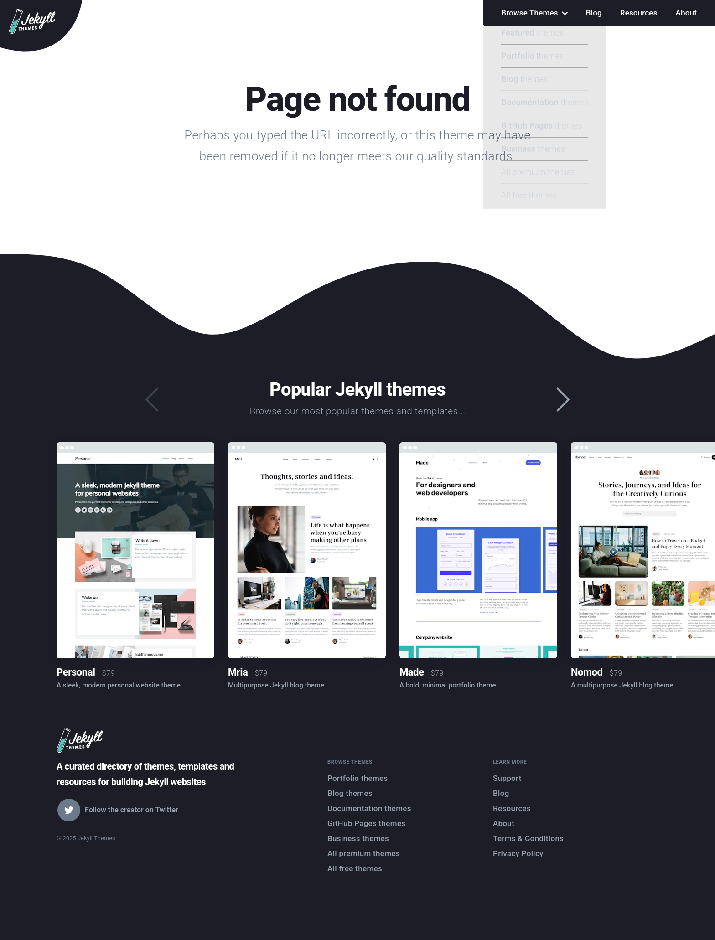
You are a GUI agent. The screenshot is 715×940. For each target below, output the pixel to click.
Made (411, 672)
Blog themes (350, 793)
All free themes (354, 868)
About (686, 12)
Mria (238, 672)
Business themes (358, 838)
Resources (639, 12)
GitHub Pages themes (366, 823)
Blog (594, 12)
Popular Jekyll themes (357, 389)
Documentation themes (369, 808)
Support (507, 778)
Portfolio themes (357, 778)
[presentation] (563, 400)
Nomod (586, 672)
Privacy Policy (518, 853)
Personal (76, 672)
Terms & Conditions (528, 838)
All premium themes (363, 853)
